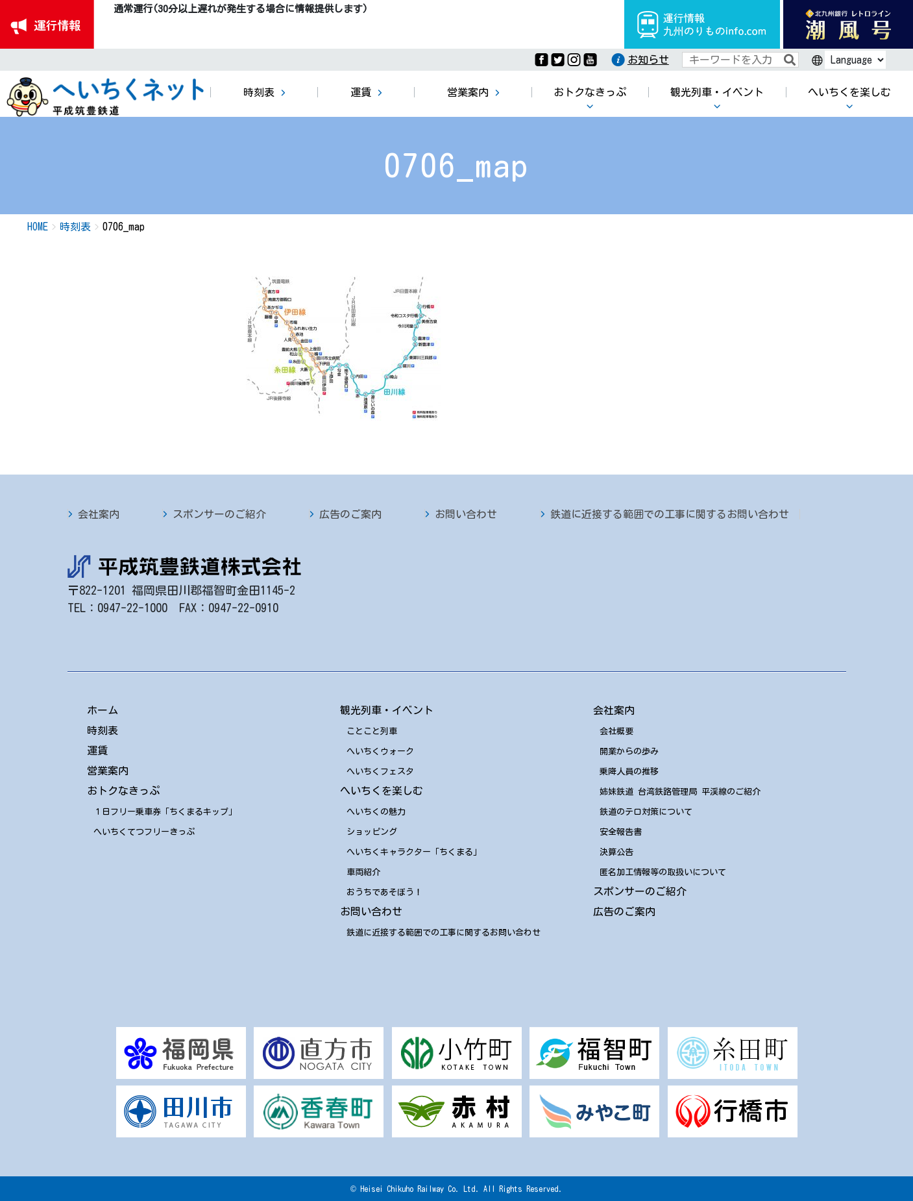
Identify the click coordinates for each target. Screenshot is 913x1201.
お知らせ (648, 60)
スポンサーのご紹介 (219, 514)
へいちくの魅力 (376, 812)
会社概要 (616, 731)
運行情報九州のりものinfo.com (702, 24)
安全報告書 (621, 832)
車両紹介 (363, 872)
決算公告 (616, 852)
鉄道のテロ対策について (646, 812)
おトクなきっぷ (123, 791)
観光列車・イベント (386, 710)
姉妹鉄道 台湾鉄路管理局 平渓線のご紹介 (680, 791)
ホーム (102, 710)
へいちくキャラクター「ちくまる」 (414, 852)
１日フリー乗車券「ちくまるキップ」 (165, 812)
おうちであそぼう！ (384, 892)
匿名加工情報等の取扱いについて (663, 872)
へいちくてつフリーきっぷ (144, 832)
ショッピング (372, 832)
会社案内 (98, 514)
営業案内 (107, 770)
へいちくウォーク (380, 751)
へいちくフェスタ (380, 771)
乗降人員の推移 (629, 771)
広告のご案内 (350, 514)
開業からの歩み (629, 751)
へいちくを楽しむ (381, 791)
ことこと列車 (372, 731)
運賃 (97, 750)
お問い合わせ (466, 514)
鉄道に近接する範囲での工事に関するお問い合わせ (669, 514)
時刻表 (102, 730)
